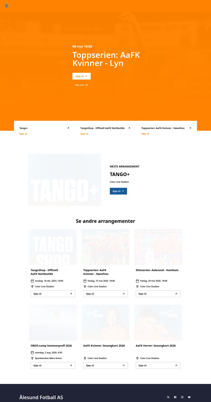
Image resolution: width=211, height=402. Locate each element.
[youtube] (189, 397)
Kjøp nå (81, 76)
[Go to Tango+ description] (64, 179)
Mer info (83, 86)
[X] (168, 397)
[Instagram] (182, 397)
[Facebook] (175, 397)
